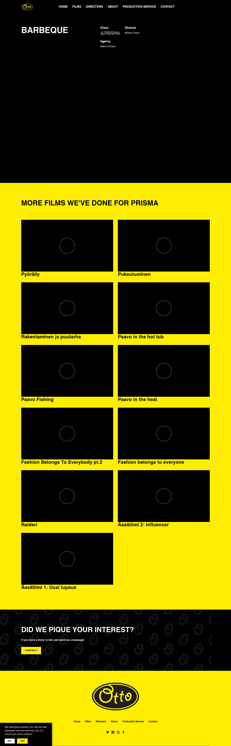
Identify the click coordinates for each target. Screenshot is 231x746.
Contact (153, 721)
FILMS (76, 6)
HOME (63, 6)
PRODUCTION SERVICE (139, 6)
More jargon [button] (36, 741)
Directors (101, 721)
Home (77, 721)
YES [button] (22, 741)
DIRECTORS (94, 6)
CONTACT (168, 6)
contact (31, 650)
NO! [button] (10, 741)
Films (88, 721)
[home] (27, 6)
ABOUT (113, 6)
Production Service (133, 721)
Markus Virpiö (132, 33)
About (114, 721)
